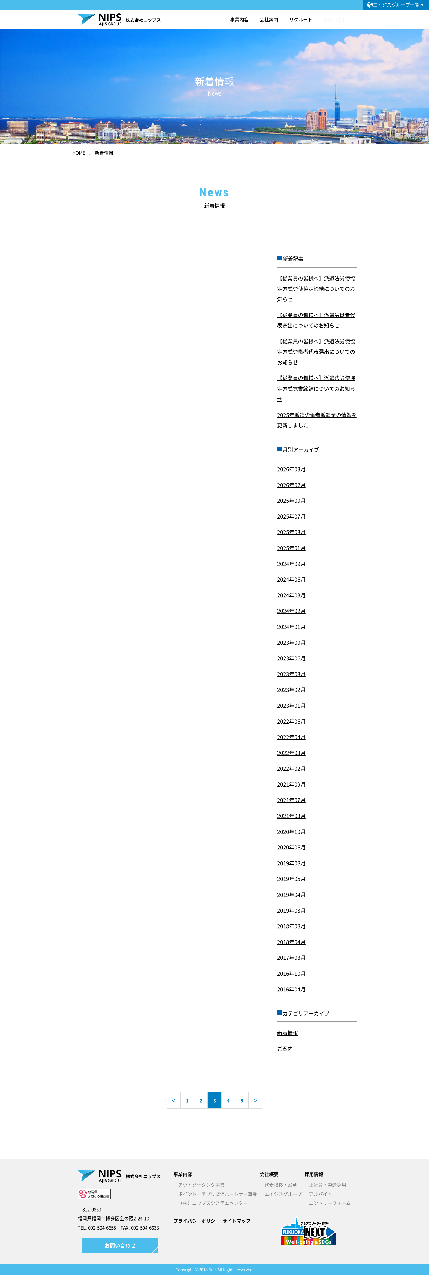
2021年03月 (291, 816)
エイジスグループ (283, 1194)
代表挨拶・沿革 (281, 1184)
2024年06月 (291, 579)
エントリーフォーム (330, 1203)
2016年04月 (291, 989)
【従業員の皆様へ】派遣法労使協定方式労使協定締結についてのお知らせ (316, 288)
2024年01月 (291, 627)
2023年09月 (291, 642)
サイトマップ (237, 1221)
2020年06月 (291, 847)
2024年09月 (291, 564)
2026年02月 (291, 485)
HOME (78, 152)
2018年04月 (291, 942)
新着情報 (104, 152)
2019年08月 (291, 863)
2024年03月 (291, 595)
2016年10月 (291, 973)
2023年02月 (291, 689)
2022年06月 (291, 721)
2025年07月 (291, 516)
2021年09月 (291, 784)
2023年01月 (291, 705)
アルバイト (320, 1194)
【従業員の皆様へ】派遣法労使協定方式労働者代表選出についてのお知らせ (316, 351)
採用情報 (314, 1174)
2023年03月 (291, 674)
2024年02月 (291, 611)
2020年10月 (291, 831)
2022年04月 (291, 737)
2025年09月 (291, 500)
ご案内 (285, 1049)
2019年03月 (291, 910)
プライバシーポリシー (196, 1221)
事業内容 (182, 1174)
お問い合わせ (337, 19)
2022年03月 (291, 753)
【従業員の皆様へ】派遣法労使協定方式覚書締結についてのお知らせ (316, 388)
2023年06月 (291, 658)
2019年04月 (291, 894)
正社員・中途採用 (327, 1184)
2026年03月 (291, 469)
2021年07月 (291, 800)
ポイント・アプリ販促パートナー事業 (217, 1194)
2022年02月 (291, 768)
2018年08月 (291, 926)
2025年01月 (291, 548)
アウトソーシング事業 (201, 1184)
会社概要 (269, 1174)
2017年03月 (291, 957)
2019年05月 (291, 879)
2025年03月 (291, 532)
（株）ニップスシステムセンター (213, 1203)
